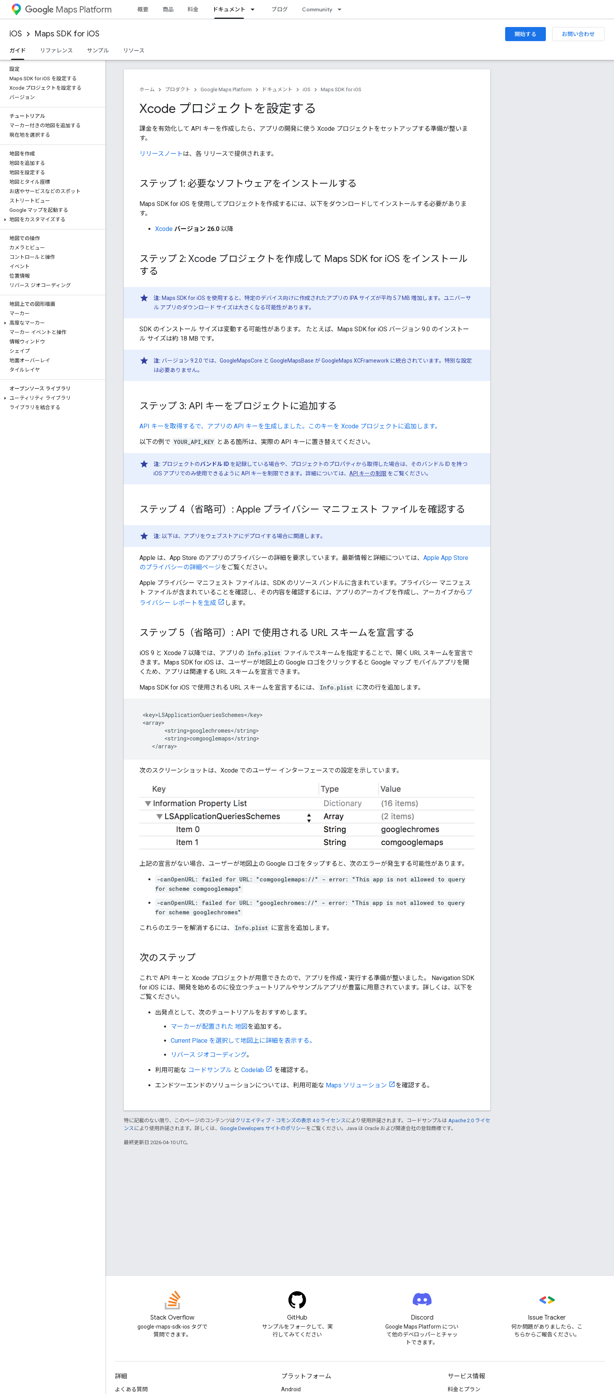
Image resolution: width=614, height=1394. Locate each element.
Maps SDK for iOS (66, 34)
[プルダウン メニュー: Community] (341, 9)
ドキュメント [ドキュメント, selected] (229, 9)
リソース (133, 50)
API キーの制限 (367, 473)
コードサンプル (210, 1070)
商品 (168, 9)
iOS (15, 34)
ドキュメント (277, 89)
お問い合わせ (578, 34)
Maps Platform (68, 9)
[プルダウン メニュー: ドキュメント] (255, 9)
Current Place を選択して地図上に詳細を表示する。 (243, 1040)
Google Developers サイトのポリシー (263, 1128)
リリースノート (161, 153)
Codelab (252, 1070)
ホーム (147, 89)
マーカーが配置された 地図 (209, 1026)
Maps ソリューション (356, 1085)
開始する (525, 34)
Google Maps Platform (226, 89)
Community (317, 9)
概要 (142, 9)
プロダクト (177, 89)
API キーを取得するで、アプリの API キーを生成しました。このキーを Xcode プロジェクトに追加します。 (290, 426)
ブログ (279, 9)
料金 (193, 9)
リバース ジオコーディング (208, 1054)
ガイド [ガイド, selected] (17, 50)
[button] (51, 219)
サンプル (98, 50)
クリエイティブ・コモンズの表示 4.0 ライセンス (290, 1120)
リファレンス (56, 50)
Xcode (164, 229)
